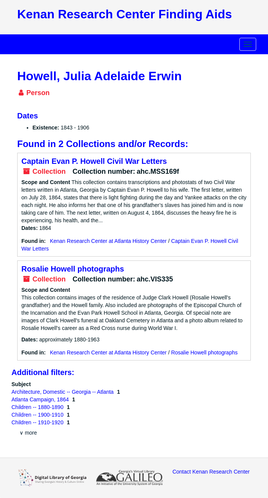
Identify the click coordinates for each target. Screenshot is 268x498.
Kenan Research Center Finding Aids (124, 14)
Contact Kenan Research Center (211, 472)
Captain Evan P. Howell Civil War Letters (94, 161)
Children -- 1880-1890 (38, 407)
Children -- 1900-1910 (38, 415)
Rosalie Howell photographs (72, 269)
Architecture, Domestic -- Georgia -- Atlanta (63, 392)
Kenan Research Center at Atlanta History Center (108, 241)
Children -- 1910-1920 (38, 422)
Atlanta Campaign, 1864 (40, 399)
